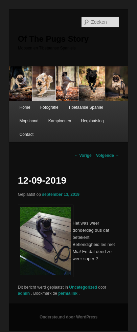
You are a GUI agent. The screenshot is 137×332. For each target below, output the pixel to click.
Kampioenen (59, 121)
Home (25, 107)
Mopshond (29, 121)
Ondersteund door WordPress (68, 317)
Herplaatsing (92, 121)
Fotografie (49, 107)
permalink (68, 293)
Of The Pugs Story (53, 38)
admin (24, 293)
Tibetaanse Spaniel (85, 107)
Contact (26, 134)
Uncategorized (83, 287)
